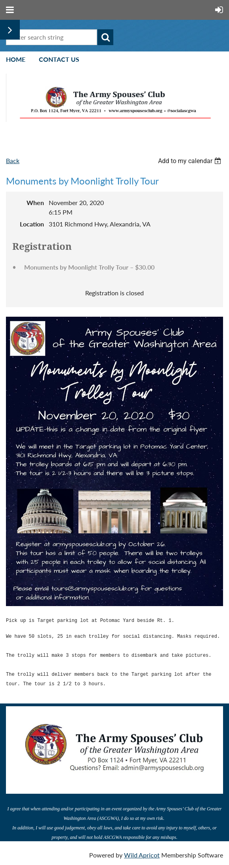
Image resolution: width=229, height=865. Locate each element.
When (35, 202)
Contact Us (59, 59)
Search (105, 37)
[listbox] (190, 161)
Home (15, 59)
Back (12, 160)
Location (32, 224)
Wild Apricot (142, 855)
